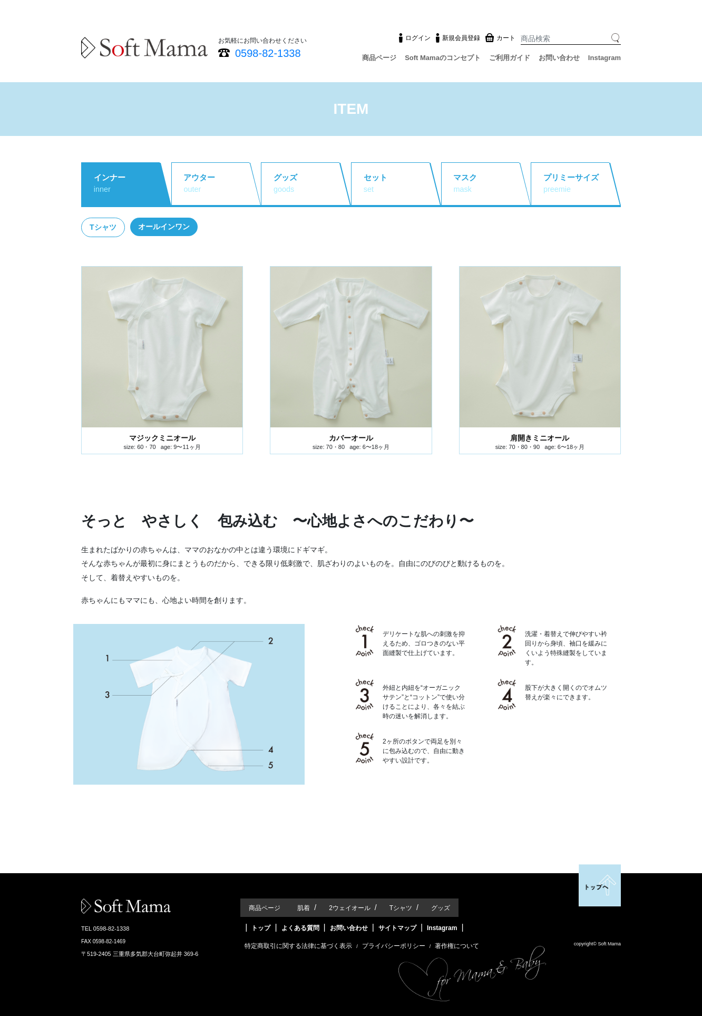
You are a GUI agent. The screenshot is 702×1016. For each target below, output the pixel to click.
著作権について (457, 946)
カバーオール (351, 438)
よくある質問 (300, 928)
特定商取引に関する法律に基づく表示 (298, 946)
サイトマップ (397, 928)
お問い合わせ (559, 58)
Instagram (604, 58)
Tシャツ (400, 908)
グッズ (440, 908)
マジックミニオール (162, 438)
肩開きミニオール (539, 438)
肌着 (303, 908)
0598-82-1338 (268, 53)
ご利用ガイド (509, 58)
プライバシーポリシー (393, 946)
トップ (260, 928)
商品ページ (379, 58)
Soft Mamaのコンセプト (443, 58)
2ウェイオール (349, 908)
